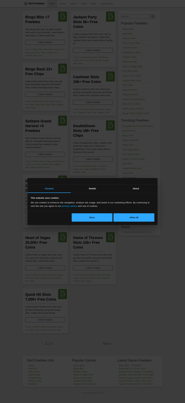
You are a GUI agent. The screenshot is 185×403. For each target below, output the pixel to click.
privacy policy (69, 206)
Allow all (134, 217)
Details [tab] (92, 188)
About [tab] (136, 188)
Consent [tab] (49, 188)
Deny (92, 217)
